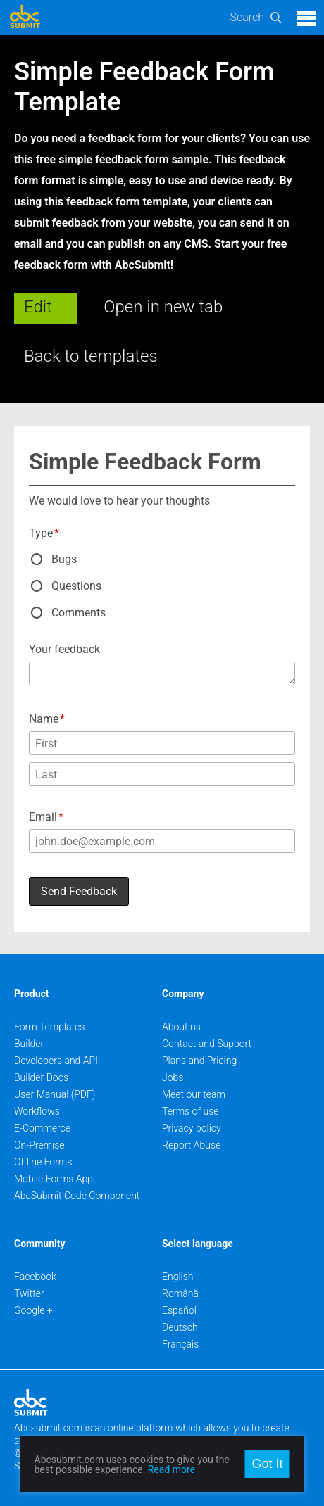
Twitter (29, 1293)
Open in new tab (163, 307)
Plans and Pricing (199, 1060)
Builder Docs (41, 1077)
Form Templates (49, 1026)
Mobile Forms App (53, 1178)
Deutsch (180, 1327)
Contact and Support (206, 1043)
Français (180, 1344)
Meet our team (193, 1094)
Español (179, 1310)
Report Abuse (191, 1145)
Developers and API (56, 1060)
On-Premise (39, 1145)
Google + (33, 1310)
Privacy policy (191, 1128)
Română (180, 1293)
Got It (266, 1464)
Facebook (35, 1276)
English (178, 1276)
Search (247, 17)
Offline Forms (43, 1162)
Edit (38, 307)
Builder (29, 1043)
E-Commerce (42, 1128)
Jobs (172, 1077)
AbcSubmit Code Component (76, 1195)
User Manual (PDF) (54, 1094)
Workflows (37, 1111)
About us (181, 1026)
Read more (171, 1469)
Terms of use (190, 1111)
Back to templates (91, 356)
